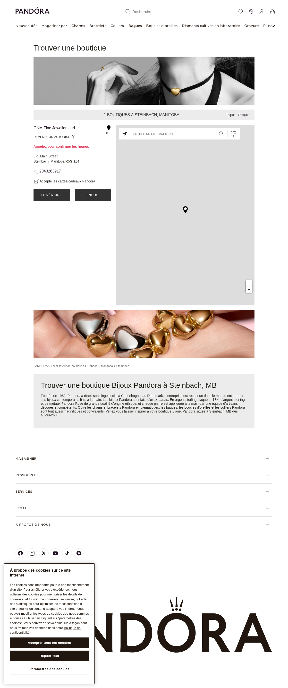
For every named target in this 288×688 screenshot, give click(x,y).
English (230, 115)
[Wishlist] (240, 11)
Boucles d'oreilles (162, 26)
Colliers (117, 26)
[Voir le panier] (272, 11)
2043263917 (50, 171)
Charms (78, 26)
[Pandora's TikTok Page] (67, 553)
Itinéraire (51, 195)
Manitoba (107, 366)
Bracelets (97, 26)
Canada (92, 366)
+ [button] (249, 283)
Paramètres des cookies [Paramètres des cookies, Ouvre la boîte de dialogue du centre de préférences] (49, 669)
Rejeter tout (49, 656)
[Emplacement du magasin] (251, 11)
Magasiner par (54, 26)
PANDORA (41, 366)
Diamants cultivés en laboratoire (211, 26)
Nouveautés (26, 26)
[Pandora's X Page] (44, 553)
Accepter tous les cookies (49, 643)
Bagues (135, 26)
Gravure (251, 26)
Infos (93, 195)
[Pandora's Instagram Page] (32, 553)
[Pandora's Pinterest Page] (79, 553)
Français (243, 115)
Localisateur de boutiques (67, 366)
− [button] (249, 289)
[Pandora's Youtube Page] (55, 553)
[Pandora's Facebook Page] (20, 553)
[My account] (261, 11)
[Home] (144, 625)
